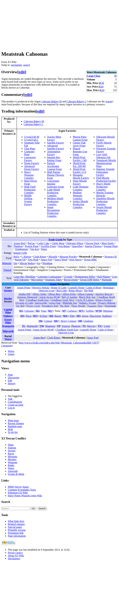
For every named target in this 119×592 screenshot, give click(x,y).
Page (10, 374)
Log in (11, 407)
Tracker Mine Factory (54, 138)
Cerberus (72, 311)
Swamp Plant (111, 246)
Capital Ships (8, 311)
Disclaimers (14, 558)
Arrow (85, 316)
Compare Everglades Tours (22, 489)
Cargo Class (93, 75)
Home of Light (58, 287)
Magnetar (50, 326)
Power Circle (33, 305)
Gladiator (88, 321)
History (12, 383)
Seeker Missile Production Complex (80, 204)
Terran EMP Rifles (89, 279)
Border (8, 298)
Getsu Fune (55, 303)
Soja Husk (33, 259)
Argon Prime (24, 287)
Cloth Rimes (39, 256)
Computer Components (49, 276)
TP (58, 326)
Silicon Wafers (27, 263)
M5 (78, 316)
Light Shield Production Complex (53, 192)
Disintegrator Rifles (85, 276)
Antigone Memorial (27, 297)
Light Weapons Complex (80, 188)
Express (66, 326)
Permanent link (16, 533)
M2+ (50, 311)
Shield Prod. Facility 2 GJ (79, 170)
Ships (11, 444)
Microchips (37, 279)
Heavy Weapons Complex (29, 175)
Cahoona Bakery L (76, 101)
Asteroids (13, 471)
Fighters (8, 316)
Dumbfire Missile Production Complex (105, 201)
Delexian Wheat (74, 243)
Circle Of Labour (85, 300)
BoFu (16, 256)
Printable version (16, 530)
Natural (7, 270)
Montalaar (108, 287)
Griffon (90, 311)
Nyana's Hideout (106, 303)
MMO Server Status (18, 486)
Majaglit (52, 256)
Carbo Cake (43, 243)
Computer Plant (29, 153)
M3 (22, 316)
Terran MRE (90, 259)
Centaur (48, 321)
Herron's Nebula (40, 287)
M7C (81, 311)
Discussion (13, 377)
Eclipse (43, 316)
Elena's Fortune (103, 300)
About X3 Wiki (16, 555)
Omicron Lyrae (47, 290)
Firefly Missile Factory (104, 144)
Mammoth (32, 326)
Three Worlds (78, 305)
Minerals (6, 263)
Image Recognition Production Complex (53, 211)
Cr (101, 83)
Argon (108, 101)
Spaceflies (77, 246)
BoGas (31, 243)
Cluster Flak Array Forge (79, 144)
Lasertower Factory (30, 159)
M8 (80, 321)
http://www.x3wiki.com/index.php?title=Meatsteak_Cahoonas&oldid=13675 (59, 342)
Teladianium (21, 249)
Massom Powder (68, 256)
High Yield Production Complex (30, 189)
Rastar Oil (20, 259)
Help (10, 429)
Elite (72, 316)
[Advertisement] (53, 24)
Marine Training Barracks (104, 194)
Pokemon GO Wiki (18, 492)
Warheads (106, 279)
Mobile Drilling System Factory (28, 200)
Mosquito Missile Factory (81, 176)
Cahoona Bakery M (51, 101)
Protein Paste (31, 246)
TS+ (100, 326)
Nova (28, 316)
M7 (64, 311)
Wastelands (110, 305)
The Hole (64, 305)
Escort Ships (8, 321)
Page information (17, 535)
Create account (15, 404)
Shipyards (8, 331)
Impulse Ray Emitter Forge (54, 159)
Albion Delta (69, 294)
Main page (13, 420)
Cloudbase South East (37, 300)
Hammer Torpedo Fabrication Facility (105, 172)
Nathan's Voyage (87, 303)
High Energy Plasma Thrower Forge (55, 175)
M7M (98, 311)
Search (5, 501)
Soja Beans (64, 246)
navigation (16, 65)
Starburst (107, 316)
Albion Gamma (85, 294)
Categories (6, 345)
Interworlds (41, 303)
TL (23, 326)
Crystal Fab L (31, 139)
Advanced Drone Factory (31, 167)
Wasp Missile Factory (80, 182)
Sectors (8, 290)
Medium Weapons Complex (77, 195)
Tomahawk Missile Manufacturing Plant (106, 163)
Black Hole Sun (87, 297)
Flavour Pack (92, 243)
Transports (8, 326)
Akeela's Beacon (103, 294)
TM (41, 326)
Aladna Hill (24, 294)
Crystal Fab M (31, 136)
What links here (16, 521)
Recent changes (16, 423)
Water (44, 249)
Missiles (12, 459)
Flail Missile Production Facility (106, 179)
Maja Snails (107, 243)
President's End (50, 305)
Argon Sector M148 (49, 297)
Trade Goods (55, 239)
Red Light (61, 290)
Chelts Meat (58, 243)
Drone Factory (31, 163)
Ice (38, 263)
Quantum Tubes (53, 279)
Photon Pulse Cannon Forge (80, 138)
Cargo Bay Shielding (24, 276)
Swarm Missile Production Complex (104, 210)
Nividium (47, 263)
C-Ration (26, 256)
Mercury (91, 326)
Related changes (16, 524)
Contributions (15, 401)
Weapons (12, 462)
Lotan (107, 326)
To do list (13, 432)
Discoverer (95, 316)
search (26, 65)
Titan (43, 311)
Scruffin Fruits (48, 246)
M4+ (65, 316)
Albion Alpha (39, 294)
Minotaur (108, 311)
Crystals (68, 276)
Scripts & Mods (16, 474)
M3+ (35, 316)
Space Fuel (46, 259)
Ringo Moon (75, 290)
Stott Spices (75, 259)
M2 (37, 311)
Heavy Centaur (68, 321)
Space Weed (61, 259)
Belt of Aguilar (69, 297)
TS (84, 326)
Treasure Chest (95, 305)
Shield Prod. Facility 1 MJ (80, 159)
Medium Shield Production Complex (55, 201)
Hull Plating (103, 276)
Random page (15, 426)
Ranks (11, 465)
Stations (12, 447)
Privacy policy (15, 552)
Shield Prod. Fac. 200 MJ (79, 165)
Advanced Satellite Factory (55, 147)
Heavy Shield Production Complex (103, 186)
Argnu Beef (19, 243)
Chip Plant (29, 148)
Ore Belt (20, 305)
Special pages (15, 527)
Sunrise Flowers (93, 246)
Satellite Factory (55, 142)
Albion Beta (54, 294)
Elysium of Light (24, 303)
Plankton (18, 246)
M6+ (56, 321)
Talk (10, 399)
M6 (40, 321)
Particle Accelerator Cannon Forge (54, 166)
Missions (12, 456)
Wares (8, 339)
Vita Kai (34, 249)
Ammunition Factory (53, 153)
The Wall (88, 290)
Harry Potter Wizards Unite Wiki (25, 495)
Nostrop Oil (110, 256)
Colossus (29, 311)
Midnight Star (70, 303)
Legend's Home (76, 287)
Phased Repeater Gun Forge (80, 151)
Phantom (76, 326)
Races (11, 453)
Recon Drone (71, 279)
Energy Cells (20, 253)
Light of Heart (93, 287)
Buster (58, 316)
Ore (15, 263)
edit (22, 72)
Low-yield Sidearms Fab (103, 156)
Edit (10, 380)
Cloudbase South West (62, 300)
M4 (51, 316)
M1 (21, 311)
